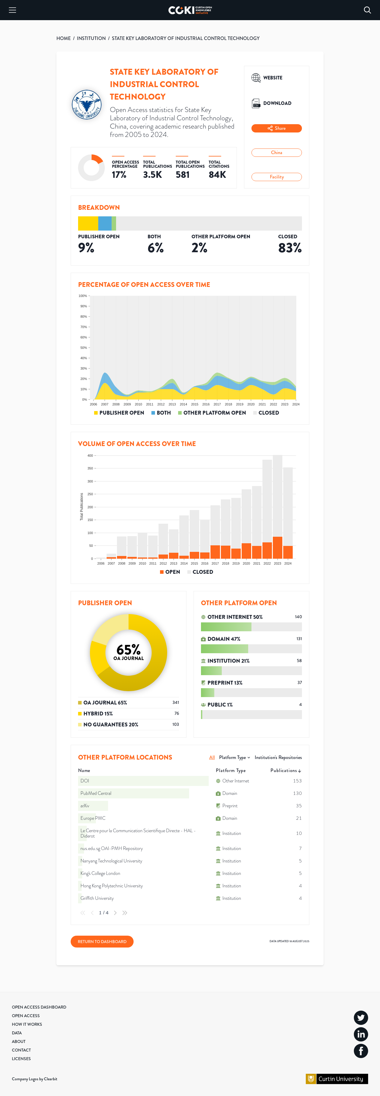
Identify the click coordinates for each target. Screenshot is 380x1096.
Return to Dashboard (102, 942)
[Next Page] (115, 913)
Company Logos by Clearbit (34, 1079)
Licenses (21, 1059)
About (19, 1041)
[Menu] (12, 10)
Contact (21, 1050)
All (212, 757)
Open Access (26, 1016)
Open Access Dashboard (39, 1007)
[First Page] (83, 913)
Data (17, 1033)
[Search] (367, 10)
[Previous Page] (92, 913)
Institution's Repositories (278, 757)
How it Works (27, 1024)
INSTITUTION (91, 38)
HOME (63, 38)
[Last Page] (124, 913)
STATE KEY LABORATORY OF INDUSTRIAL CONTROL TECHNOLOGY (185, 38)
